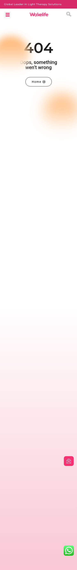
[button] (7, 14)
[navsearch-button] (69, 15)
